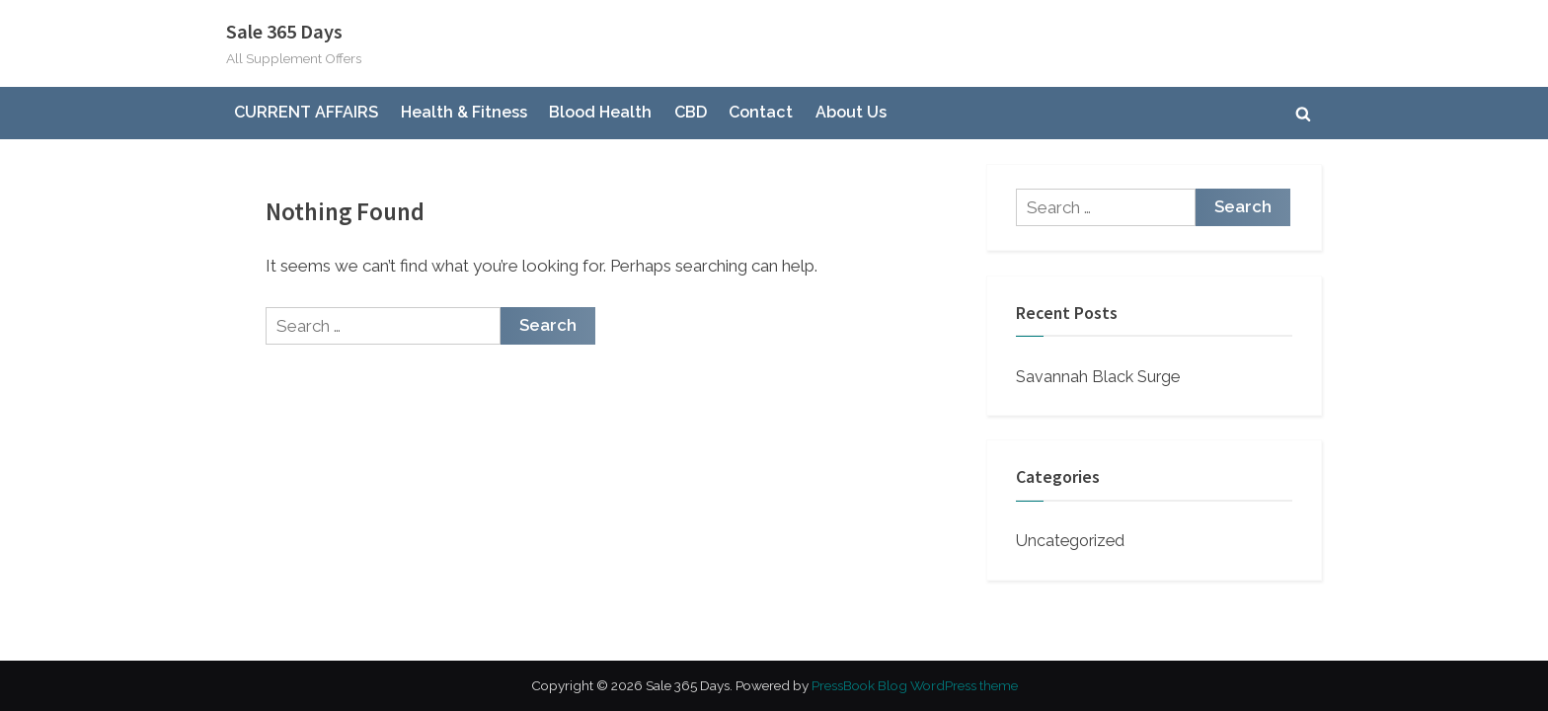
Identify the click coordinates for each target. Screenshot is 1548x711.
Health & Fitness (464, 112)
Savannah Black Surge (1098, 376)
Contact (761, 112)
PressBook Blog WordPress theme (915, 685)
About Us (851, 112)
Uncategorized (1070, 540)
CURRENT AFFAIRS (306, 112)
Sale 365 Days (284, 31)
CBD (690, 112)
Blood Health (600, 112)
